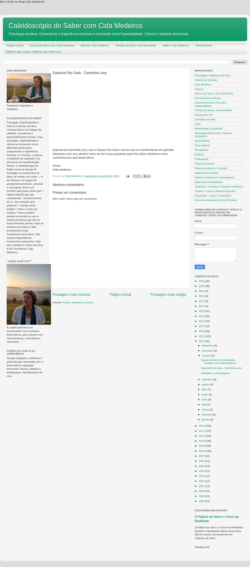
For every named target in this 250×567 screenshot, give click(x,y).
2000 (202, 491)
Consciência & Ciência (207, 98)
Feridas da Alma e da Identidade (135, 45)
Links (198, 124)
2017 (202, 326)
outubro (206, 355)
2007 (202, 456)
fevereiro (207, 414)
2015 (202, 336)
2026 (202, 281)
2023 (202, 296)
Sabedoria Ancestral (206, 172)
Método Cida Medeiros (95, 45)
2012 (202, 431)
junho (205, 394)
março (206, 409)
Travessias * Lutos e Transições (213, 195)
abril (204, 404)
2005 (202, 466)
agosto (206, 384)
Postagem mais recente (71, 294)
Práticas (199, 154)
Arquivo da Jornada (206, 80)
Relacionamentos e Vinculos (211, 168)
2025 (202, 286)
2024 (202, 291)
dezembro (208, 345)
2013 (202, 425)
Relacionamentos (205, 163)
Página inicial (14, 45)
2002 (202, 481)
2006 (202, 460)
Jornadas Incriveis (205, 119)
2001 (202, 486)
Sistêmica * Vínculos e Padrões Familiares (219, 186)
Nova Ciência (202, 145)
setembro (207, 379)
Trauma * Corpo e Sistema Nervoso (215, 191)
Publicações (202, 159)
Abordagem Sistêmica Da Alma (212, 75)
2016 (202, 331)
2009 (202, 445)
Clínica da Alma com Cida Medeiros (52, 45)
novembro (208, 350)
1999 (202, 496)
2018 (202, 321)
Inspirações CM (204, 114)
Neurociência (202, 140)
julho (205, 389)
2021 (202, 306)
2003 (202, 476)
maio (205, 399)
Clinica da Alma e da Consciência (214, 93)
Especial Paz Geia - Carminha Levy (221, 368)
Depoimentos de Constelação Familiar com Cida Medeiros (218, 362)
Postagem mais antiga (168, 294)
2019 (202, 316)
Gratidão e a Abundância (215, 373)
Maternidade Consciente (209, 128)
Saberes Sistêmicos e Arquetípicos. (215, 177)
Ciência (199, 89)
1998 (202, 501)
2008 (202, 451)
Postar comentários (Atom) (78, 302)
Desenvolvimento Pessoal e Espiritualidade (211, 104)
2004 (202, 471)
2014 (202, 341)
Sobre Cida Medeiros (175, 45)
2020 (202, 311)
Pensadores (201, 150)
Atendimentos (204, 45)
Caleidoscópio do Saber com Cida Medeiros (76, 26)
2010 (202, 440)
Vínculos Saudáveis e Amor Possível (216, 200)
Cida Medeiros (203, 84)
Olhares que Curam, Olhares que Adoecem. (33, 51)
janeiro (206, 419)
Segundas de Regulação (209, 182)
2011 (202, 435)
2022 (202, 301)
